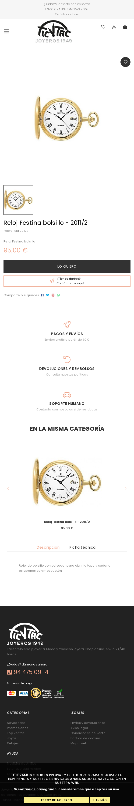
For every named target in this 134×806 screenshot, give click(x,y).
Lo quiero (67, 266)
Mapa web (79, 743)
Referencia (11, 231)
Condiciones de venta (88, 733)
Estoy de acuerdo (56, 800)
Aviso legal (79, 728)
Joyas (12, 738)
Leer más (99, 800)
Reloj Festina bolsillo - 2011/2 (67, 522)
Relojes (13, 743)
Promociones (17, 728)
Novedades (16, 723)
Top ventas (16, 733)
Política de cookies (86, 738)
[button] (8, 488)
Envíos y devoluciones (88, 723)
